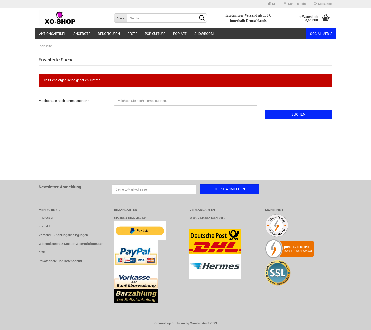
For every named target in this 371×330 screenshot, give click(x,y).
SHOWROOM (204, 34)
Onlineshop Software (169, 323)
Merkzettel (323, 4)
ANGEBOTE (81, 34)
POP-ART (180, 34)
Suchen (298, 114)
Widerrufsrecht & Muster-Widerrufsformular (70, 244)
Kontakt (44, 226)
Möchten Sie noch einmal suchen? (64, 101)
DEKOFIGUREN (109, 34)
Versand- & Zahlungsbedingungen (63, 235)
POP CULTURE (155, 34)
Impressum (47, 217)
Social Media (321, 34)
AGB (42, 252)
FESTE (132, 34)
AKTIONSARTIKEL (52, 34)
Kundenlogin (295, 4)
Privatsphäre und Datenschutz (60, 261)
